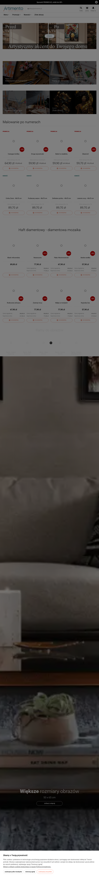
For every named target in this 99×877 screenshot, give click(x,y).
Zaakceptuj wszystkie (45, 872)
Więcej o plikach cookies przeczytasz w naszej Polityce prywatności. (27, 867)
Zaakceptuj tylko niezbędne (13, 872)
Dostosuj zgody (30, 872)
